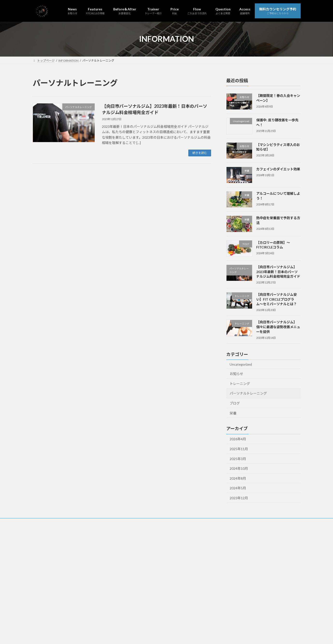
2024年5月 (238, 488)
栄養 (233, 413)
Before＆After (84, 522)
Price (125, 522)
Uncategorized (241, 364)
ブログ (235, 403)
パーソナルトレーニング (248, 393)
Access (180, 522)
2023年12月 (239, 498)
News (41, 522)
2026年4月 (238, 439)
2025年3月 (238, 458)
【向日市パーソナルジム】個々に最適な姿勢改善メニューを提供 (278, 326)
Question (160, 522)
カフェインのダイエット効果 (278, 169)
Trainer (108, 522)
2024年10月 (239, 468)
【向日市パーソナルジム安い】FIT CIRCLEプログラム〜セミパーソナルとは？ (276, 299)
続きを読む (199, 153)
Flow (142, 522)
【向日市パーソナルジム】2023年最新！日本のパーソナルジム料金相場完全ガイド (278, 271)
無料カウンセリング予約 (211, 522)
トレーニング (240, 384)
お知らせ (236, 374)
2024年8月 (238, 478)
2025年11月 (239, 449)
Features (60, 522)
